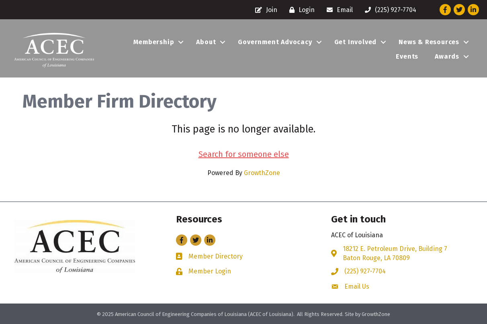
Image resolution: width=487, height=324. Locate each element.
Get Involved (355, 42)
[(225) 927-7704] (388, 9)
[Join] (264, 9)
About (206, 42)
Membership (153, 42)
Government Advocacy (275, 42)
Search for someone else (243, 154)
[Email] (338, 9)
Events (407, 56)
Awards (447, 56)
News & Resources (429, 42)
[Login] (300, 9)
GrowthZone (262, 173)
